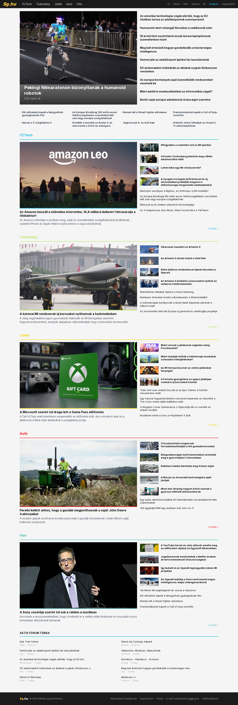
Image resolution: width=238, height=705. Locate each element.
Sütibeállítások (210, 698)
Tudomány (43, 4)
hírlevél (196, 4)
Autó (69, 4)
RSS (186, 4)
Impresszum (146, 698)
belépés (213, 4)
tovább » (213, 228)
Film (79, 4)
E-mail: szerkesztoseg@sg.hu (182, 698)
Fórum (159, 698)
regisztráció (228, 4)
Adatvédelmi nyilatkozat (123, 698)
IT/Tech (27, 4)
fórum (176, 4)
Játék (58, 4)
